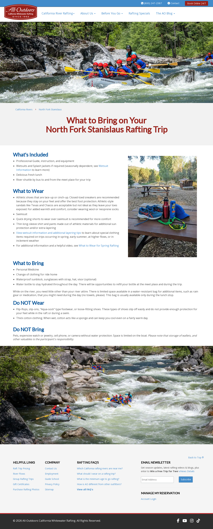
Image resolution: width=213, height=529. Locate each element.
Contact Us (51, 468)
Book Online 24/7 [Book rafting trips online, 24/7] (196, 3)
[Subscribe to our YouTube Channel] (184, 520)
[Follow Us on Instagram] (191, 520)
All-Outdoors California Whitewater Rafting (48, 520)
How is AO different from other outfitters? (99, 484)
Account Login (148, 498)
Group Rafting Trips (23, 478)
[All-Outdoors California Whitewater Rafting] (21, 14)
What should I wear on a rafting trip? (96, 473)
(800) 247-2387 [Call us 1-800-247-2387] (153, 3)
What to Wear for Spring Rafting (99, 245)
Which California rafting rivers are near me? (100, 468)
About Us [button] (88, 13)
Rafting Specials (139, 13)
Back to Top (196, 457)
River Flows (19, 473)
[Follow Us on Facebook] (178, 520)
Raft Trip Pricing (21, 468)
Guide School (52, 478)
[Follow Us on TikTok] (198, 520)
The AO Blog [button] (165, 13)
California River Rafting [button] (58, 13)
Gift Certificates (21, 484)
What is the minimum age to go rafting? (98, 478)
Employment (51, 473)
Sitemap (49, 489)
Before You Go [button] (112, 13)
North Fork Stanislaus (50, 109)
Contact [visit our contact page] (175, 3)
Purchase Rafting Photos (26, 489)
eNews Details (186, 471)
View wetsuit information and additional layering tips (48, 233)
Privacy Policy (52, 484)
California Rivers (23, 109)
